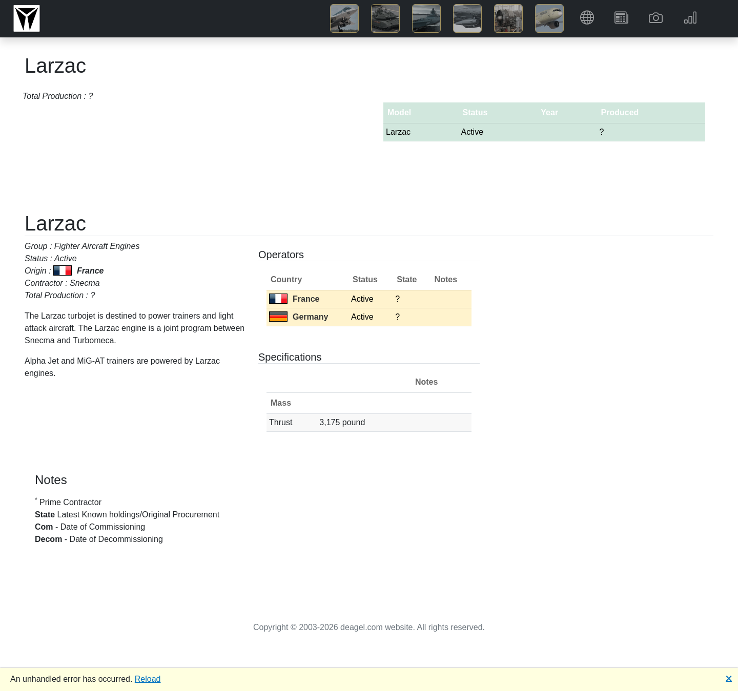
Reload (148, 679)
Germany (298, 316)
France (294, 299)
